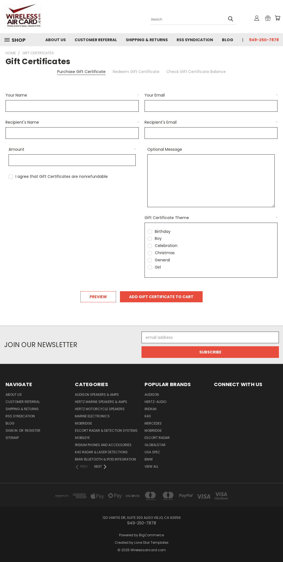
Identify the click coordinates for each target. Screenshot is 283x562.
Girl (158, 267)
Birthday (163, 231)
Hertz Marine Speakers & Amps (101, 401)
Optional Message (164, 149)
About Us (55, 40)
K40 (148, 416)
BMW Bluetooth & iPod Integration (105, 459)
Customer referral (96, 40)
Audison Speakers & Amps (97, 394)
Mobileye (82, 437)
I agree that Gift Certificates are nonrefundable (61, 176)
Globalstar (155, 445)
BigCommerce (151, 535)
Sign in (12, 430)
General (162, 260)
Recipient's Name (72, 122)
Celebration (166, 245)
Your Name (72, 95)
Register (32, 430)
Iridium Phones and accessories (103, 445)
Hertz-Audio (155, 401)
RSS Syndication (195, 40)
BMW (149, 459)
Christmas (165, 253)
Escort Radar (157, 437)
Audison (152, 394)
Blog (227, 40)
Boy (158, 238)
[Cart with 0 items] (277, 18)
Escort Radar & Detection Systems (106, 430)
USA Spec (152, 452)
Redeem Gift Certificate (136, 71)
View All (151, 466)
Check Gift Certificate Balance (196, 71)
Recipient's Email (211, 122)
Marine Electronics (92, 416)
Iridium (150, 409)
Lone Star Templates (151, 542)
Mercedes (153, 423)
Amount (72, 149)
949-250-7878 (264, 40)
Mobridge (83, 423)
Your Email (211, 95)
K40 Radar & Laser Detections (101, 452)
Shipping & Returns (147, 40)
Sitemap (12, 437)
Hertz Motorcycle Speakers (100, 409)
